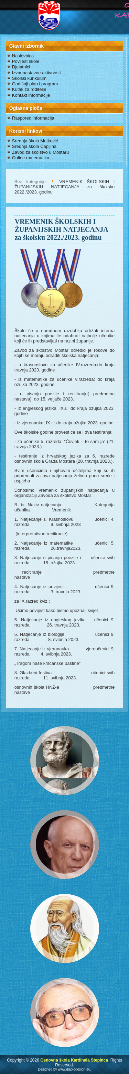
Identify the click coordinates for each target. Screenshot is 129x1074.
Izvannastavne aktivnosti (36, 72)
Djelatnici (21, 66)
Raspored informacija (33, 118)
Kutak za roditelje (29, 89)
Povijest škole (25, 61)
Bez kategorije (30, 181)
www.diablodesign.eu (74, 1069)
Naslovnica (23, 55)
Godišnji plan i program (35, 83)
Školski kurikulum (29, 78)
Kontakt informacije (31, 95)
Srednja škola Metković (35, 140)
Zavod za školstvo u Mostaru (40, 152)
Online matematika (30, 157)
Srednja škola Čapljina (34, 146)
